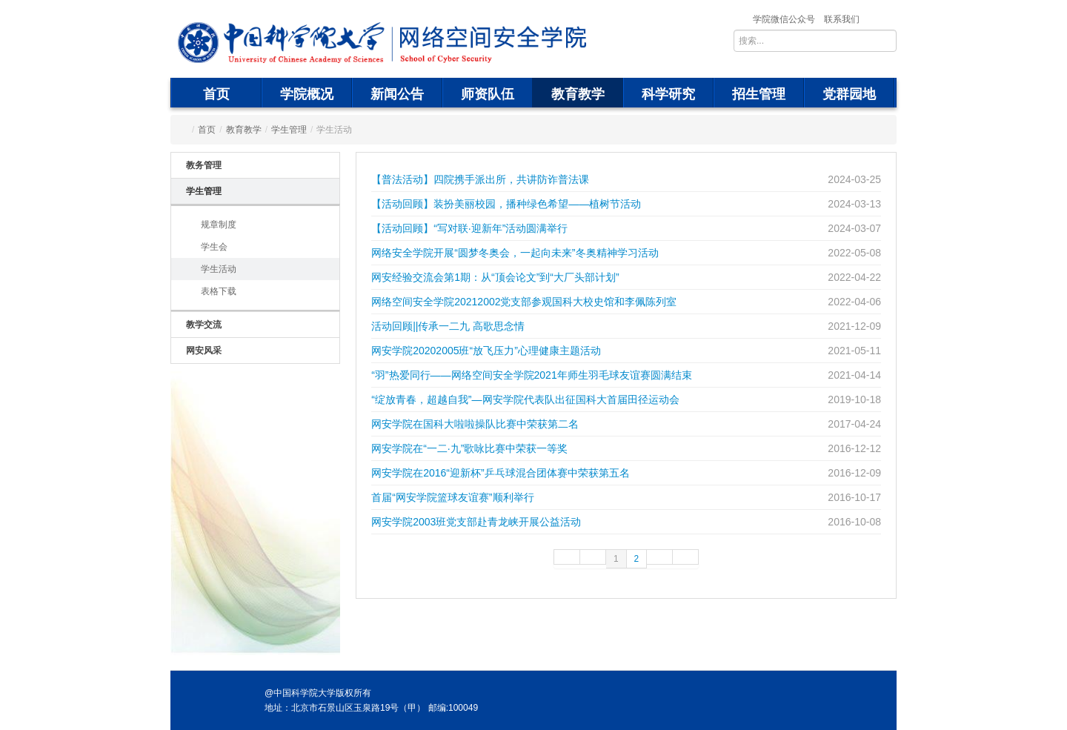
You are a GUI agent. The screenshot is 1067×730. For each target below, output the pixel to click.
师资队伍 (487, 94)
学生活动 (218, 269)
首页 (216, 94)
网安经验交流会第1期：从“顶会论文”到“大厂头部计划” (495, 277)
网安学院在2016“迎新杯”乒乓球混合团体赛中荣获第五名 (500, 473)
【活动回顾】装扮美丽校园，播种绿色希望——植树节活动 (506, 204)
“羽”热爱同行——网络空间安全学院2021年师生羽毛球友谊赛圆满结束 (531, 375)
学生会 (214, 247)
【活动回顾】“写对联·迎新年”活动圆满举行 (469, 228)
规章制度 (218, 224)
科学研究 (668, 94)
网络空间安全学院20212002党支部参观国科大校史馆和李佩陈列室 (524, 302)
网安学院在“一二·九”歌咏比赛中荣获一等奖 (469, 448)
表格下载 (218, 291)
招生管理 (758, 94)
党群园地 (849, 94)
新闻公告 (397, 94)
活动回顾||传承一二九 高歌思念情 (448, 326)
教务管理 (204, 165)
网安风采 (204, 350)
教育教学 (578, 94)
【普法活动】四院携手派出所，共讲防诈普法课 (480, 179)
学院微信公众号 (784, 19)
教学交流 (204, 324)
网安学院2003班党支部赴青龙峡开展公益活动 (476, 522)
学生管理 (289, 130)
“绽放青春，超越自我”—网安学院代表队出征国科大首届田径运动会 (525, 399)
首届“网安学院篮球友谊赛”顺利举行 (452, 497)
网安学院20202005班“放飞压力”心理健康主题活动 (486, 350)
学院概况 (306, 94)
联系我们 (842, 19)
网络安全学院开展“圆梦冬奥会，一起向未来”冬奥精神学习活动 (514, 253)
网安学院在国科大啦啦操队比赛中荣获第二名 (475, 424)
